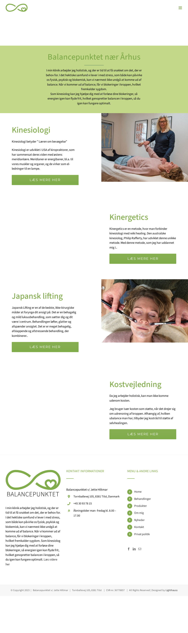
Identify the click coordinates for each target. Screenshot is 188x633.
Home (138, 492)
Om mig (139, 513)
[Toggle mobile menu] (180, 8)
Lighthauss (172, 590)
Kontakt (139, 527)
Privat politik (142, 534)
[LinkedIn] (134, 548)
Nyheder (139, 520)
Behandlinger (142, 499)
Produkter (140, 506)
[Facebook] (128, 548)
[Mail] (139, 548)
